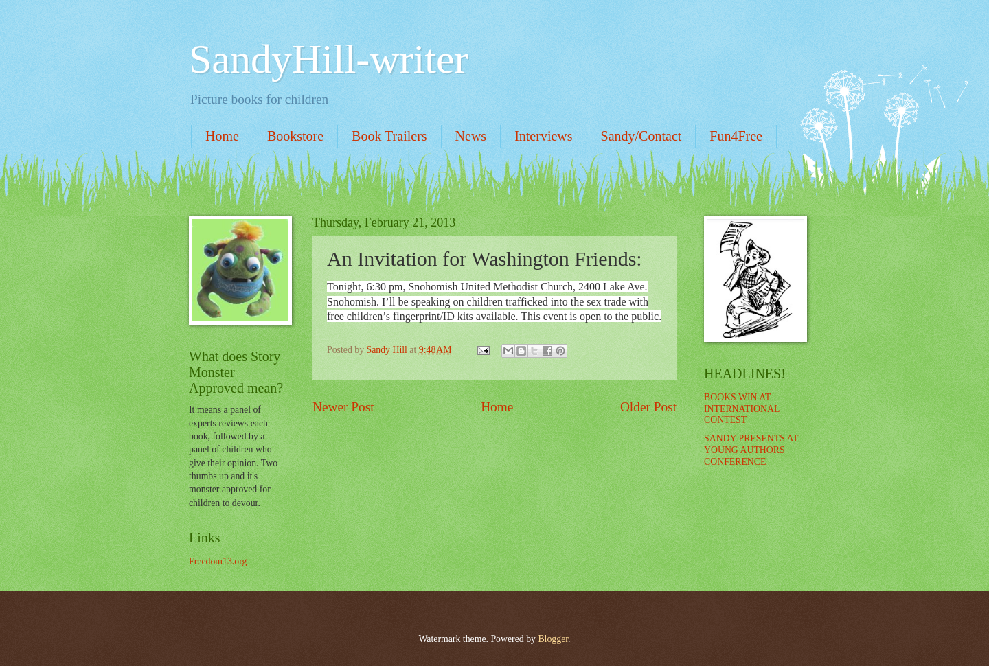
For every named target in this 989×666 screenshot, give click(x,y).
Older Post (648, 407)
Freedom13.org (218, 561)
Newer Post (343, 407)
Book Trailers (389, 135)
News (471, 135)
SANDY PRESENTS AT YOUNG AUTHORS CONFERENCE (751, 449)
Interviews (543, 135)
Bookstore (295, 135)
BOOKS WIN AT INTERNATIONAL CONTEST (742, 408)
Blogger (553, 639)
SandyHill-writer (328, 59)
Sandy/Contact (641, 135)
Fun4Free (735, 135)
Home (222, 135)
